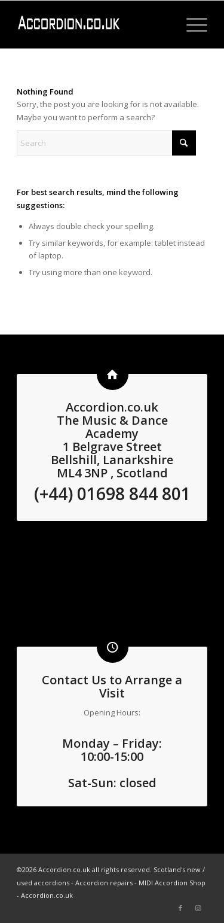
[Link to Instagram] (198, 908)
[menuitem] (190, 24)
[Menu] (190, 24)
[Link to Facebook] (180, 908)
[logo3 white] (93, 24)
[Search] (106, 143)
